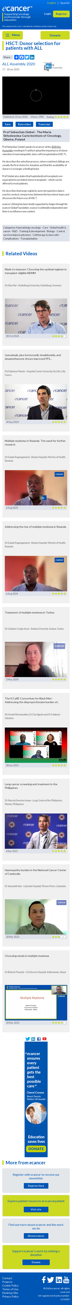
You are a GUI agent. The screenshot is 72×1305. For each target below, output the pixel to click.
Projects (7, 1281)
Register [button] (61, 13)
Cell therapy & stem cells (46, 234)
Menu (12, 35)
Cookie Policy (10, 1285)
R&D (14, 231)
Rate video (24, 124)
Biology (51, 231)
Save (8, 124)
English (51, 2)
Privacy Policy (10, 1296)
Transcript (44, 124)
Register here (36, 1185)
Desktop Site (10, 1292)
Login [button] (47, 13)
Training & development (32, 231)
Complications (11, 238)
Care (45, 227)
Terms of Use (10, 1289)
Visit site (36, 1209)
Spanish (65, 2)
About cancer (36, 1235)
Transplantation (28, 238)
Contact (7, 1278)
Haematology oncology (28, 227)
